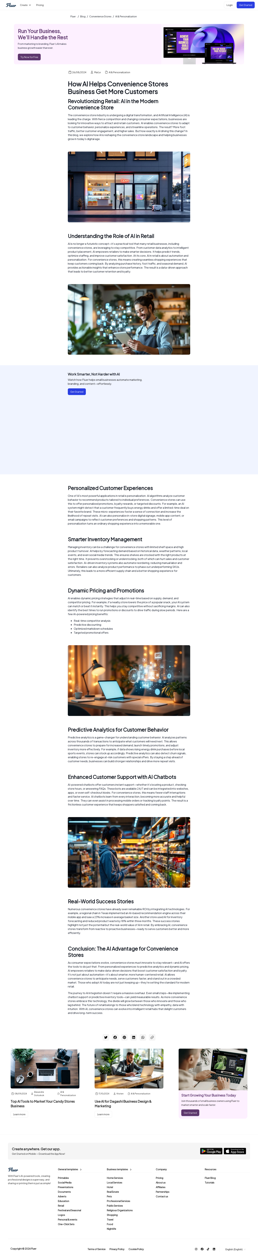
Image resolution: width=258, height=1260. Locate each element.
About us (161, 1182)
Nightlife (111, 1228)
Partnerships (162, 1191)
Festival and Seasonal (69, 1210)
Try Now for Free (29, 57)
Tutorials (209, 1182)
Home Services (115, 1177)
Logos (61, 1214)
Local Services (114, 1182)
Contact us (162, 1196)
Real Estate (113, 1191)
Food (110, 1224)
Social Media (64, 1182)
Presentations (65, 1187)
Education (63, 1201)
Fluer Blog (210, 1177)
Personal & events (67, 1219)
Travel (110, 1219)
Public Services (115, 1205)
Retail (61, 1205)
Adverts (62, 1196)
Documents (64, 1191)
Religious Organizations (120, 1210)
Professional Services (118, 1201)
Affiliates (160, 1187)
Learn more (19, 1114)
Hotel (110, 1187)
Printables (63, 1177)
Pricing (159, 1177)
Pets (109, 1196)
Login (230, 4)
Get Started (245, 4)
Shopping (112, 1214)
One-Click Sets (66, 1224)
